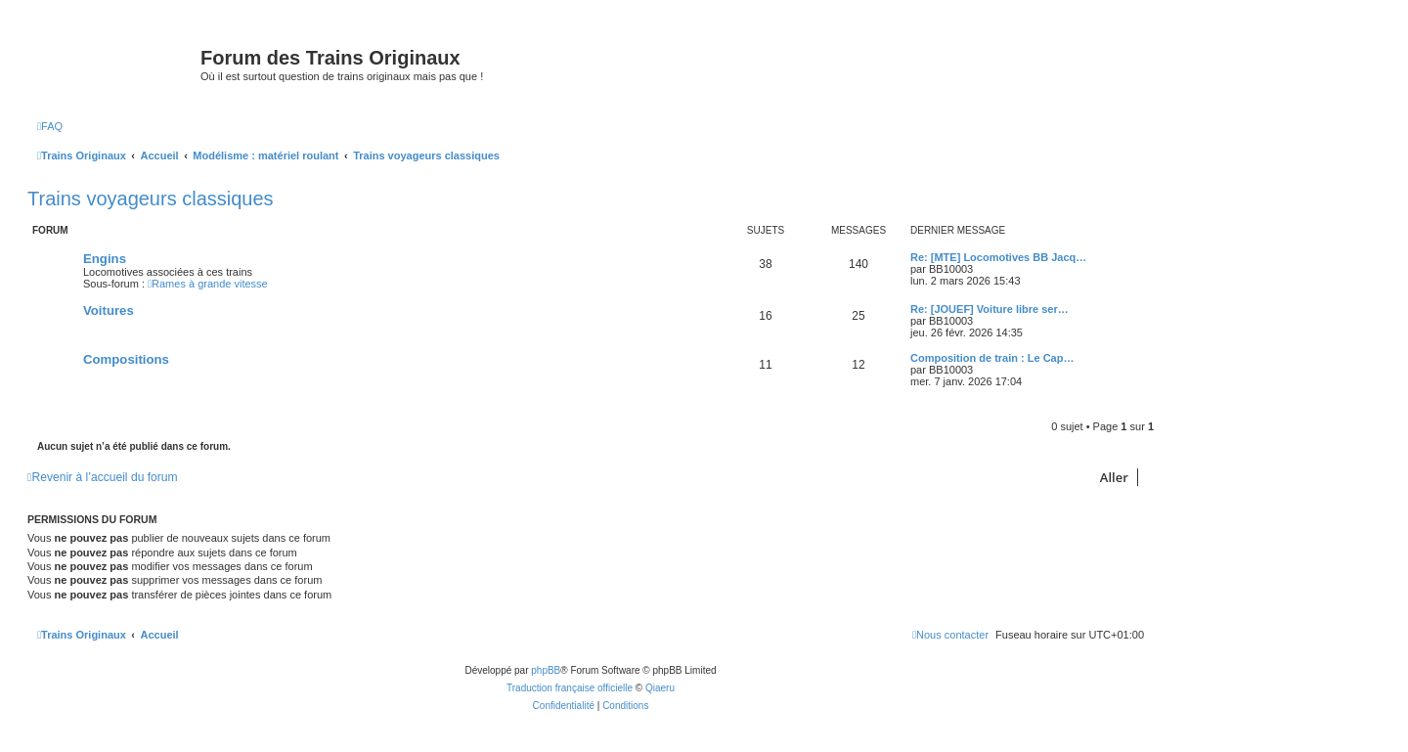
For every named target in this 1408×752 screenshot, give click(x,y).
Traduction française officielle (569, 688)
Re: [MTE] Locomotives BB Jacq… (998, 257)
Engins (104, 258)
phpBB (545, 670)
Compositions (126, 359)
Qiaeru (660, 688)
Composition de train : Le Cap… (992, 358)
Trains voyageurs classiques (150, 198)
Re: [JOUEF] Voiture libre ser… (989, 309)
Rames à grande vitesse (208, 283)
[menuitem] (50, 126)
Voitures (108, 310)
